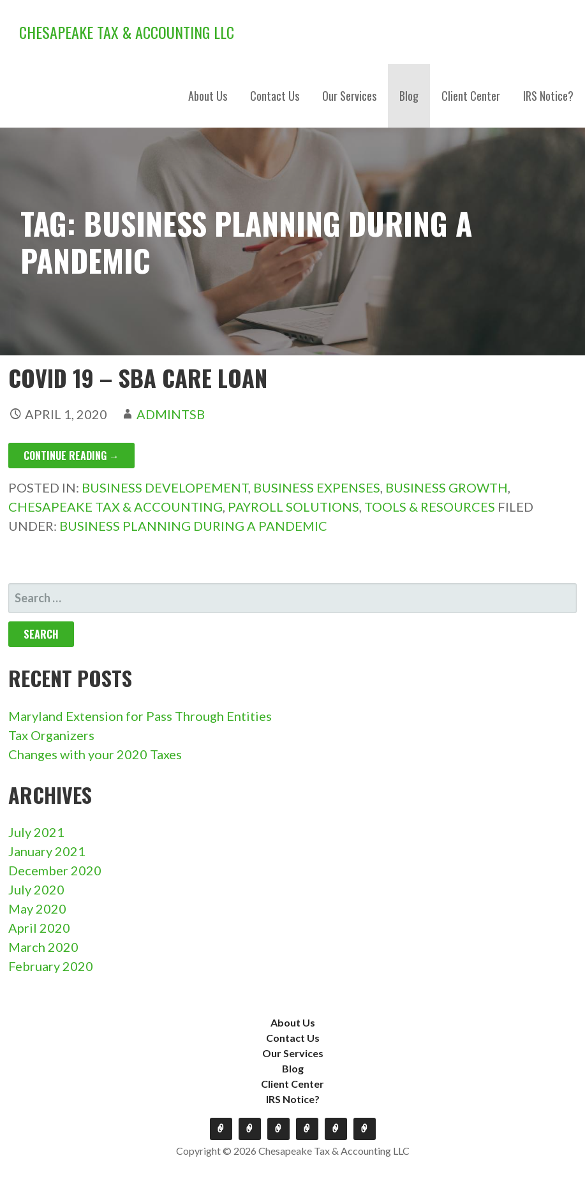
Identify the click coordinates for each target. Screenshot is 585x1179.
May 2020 (37, 908)
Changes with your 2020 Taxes (95, 754)
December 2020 (54, 870)
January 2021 (46, 851)
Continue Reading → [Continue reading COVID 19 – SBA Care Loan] (71, 455)
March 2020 (43, 946)
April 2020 (39, 927)
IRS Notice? (548, 95)
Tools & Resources (429, 506)
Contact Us (274, 95)
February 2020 (50, 966)
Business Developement (165, 487)
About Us (207, 95)
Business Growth (446, 487)
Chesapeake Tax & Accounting (115, 506)
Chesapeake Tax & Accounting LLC (126, 31)
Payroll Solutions (293, 506)
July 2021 (36, 832)
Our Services (349, 95)
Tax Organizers (51, 735)
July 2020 (36, 889)
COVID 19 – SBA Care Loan (137, 377)
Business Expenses (316, 487)
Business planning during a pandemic (193, 525)
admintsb (171, 414)
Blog (408, 95)
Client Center (470, 95)
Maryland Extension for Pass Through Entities (140, 715)
